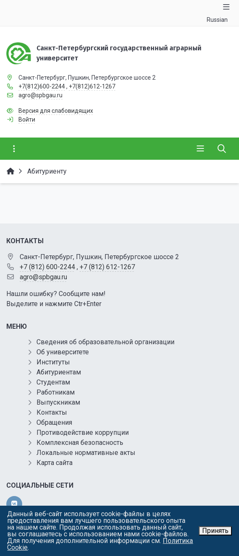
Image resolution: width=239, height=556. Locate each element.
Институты (53, 362)
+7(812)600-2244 (41, 86)
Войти (26, 119)
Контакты (51, 412)
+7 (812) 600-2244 (47, 267)
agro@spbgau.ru (40, 95)
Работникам (55, 392)
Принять (215, 531)
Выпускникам (58, 402)
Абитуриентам (58, 372)
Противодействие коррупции (82, 432)
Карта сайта (54, 463)
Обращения (54, 422)
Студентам (53, 382)
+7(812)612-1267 (92, 86)
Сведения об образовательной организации (105, 342)
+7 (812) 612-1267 (107, 267)
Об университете (62, 352)
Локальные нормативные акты (85, 453)
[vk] (14, 504)
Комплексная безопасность (79, 443)
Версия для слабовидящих (55, 110)
